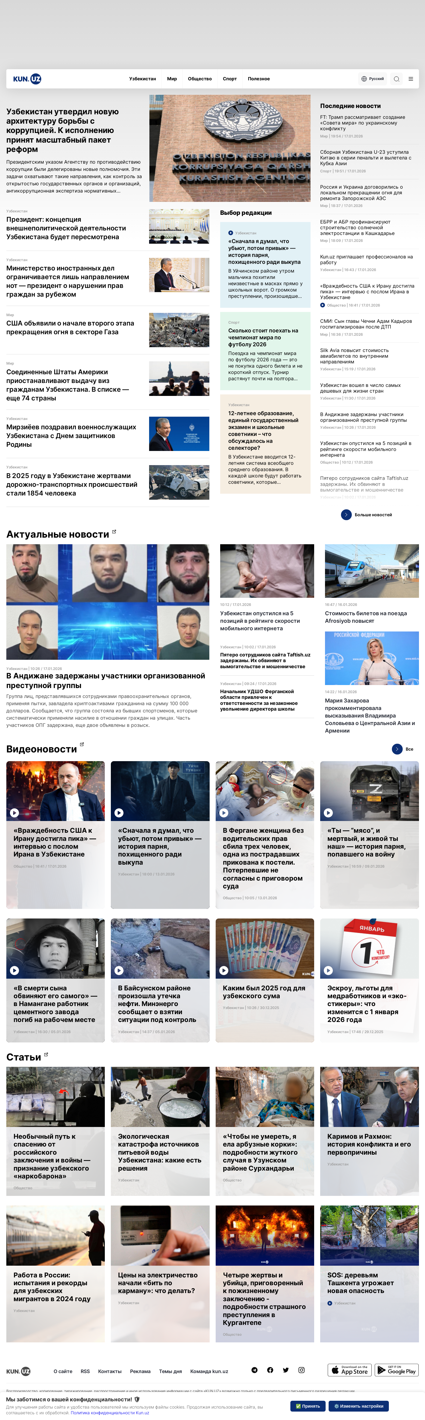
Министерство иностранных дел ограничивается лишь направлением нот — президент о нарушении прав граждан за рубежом (67, 281)
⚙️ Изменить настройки (358, 1406)
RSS (85, 1371)
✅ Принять (308, 1406)
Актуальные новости (57, 534)
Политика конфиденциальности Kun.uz (110, 1412)
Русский (372, 79)
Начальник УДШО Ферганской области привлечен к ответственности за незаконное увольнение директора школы (259, 700)
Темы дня (170, 1371)
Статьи (23, 1057)
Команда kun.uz (209, 1371)
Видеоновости (41, 749)
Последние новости (350, 106)
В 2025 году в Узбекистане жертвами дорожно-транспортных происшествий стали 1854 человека (71, 484)
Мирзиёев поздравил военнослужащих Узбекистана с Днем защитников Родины (71, 435)
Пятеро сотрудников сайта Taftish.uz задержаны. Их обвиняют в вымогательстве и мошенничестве (265, 660)
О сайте (63, 1371)
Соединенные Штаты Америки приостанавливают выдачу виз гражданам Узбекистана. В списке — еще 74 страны (67, 385)
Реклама (140, 1371)
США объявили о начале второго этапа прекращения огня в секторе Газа (70, 327)
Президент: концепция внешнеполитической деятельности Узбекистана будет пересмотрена (66, 228)
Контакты (110, 1371)
